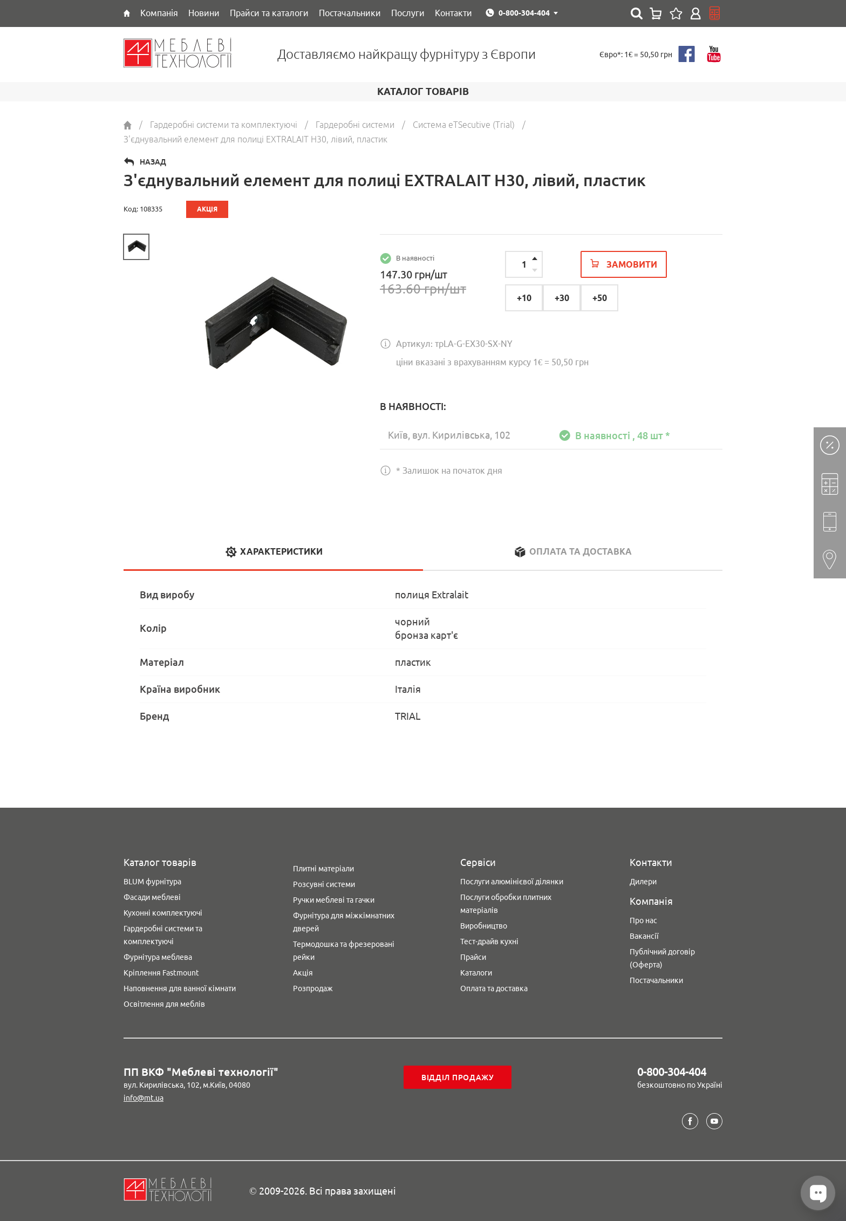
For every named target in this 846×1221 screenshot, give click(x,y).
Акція (303, 972)
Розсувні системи (324, 884)
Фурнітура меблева (158, 957)
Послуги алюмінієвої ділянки (511, 881)
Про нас (643, 920)
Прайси (473, 957)
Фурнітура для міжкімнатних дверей (343, 922)
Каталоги (476, 972)
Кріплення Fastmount (161, 972)
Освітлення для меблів (164, 1004)
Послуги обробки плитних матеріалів (505, 904)
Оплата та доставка (494, 988)
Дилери (643, 881)
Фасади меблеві (152, 897)
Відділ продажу (457, 1077)
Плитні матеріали (323, 868)
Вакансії (644, 936)
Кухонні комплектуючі (163, 913)
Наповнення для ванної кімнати (180, 988)
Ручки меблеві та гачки (333, 900)
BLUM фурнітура (152, 881)
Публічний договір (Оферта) (662, 958)
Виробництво (483, 926)
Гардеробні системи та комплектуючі (163, 935)
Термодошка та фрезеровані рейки (343, 950)
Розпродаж (313, 988)
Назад (153, 162)
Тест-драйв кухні (489, 941)
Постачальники (656, 980)
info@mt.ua (143, 1098)
